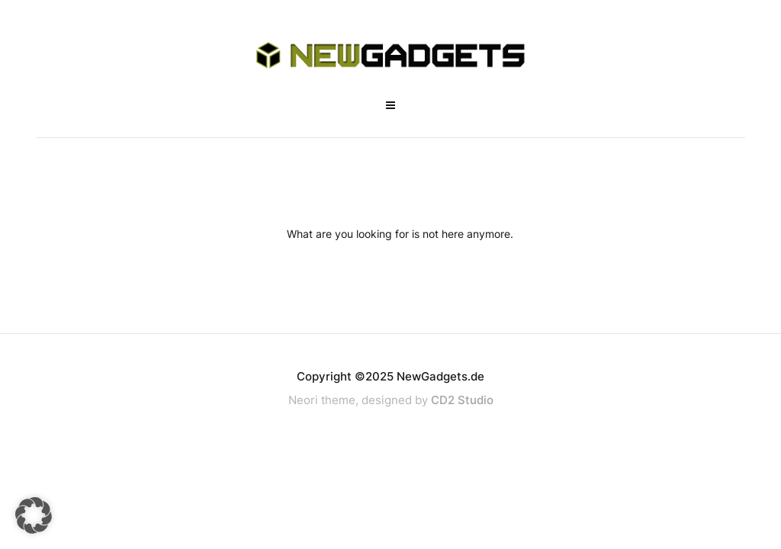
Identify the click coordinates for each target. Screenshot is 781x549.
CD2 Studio (462, 400)
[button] (33, 515)
